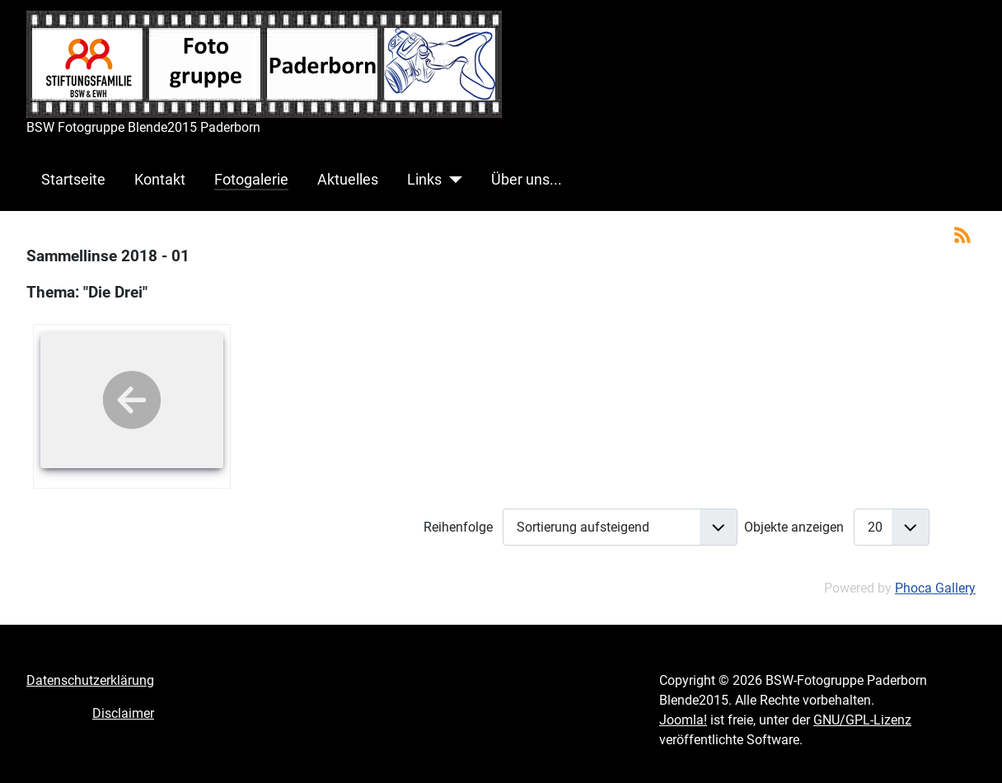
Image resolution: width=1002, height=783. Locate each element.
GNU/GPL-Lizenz (862, 720)
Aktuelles (347, 179)
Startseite (73, 179)
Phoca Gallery (935, 588)
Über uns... (526, 179)
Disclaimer (123, 713)
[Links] (452, 179)
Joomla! (683, 720)
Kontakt (159, 179)
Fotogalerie (251, 179)
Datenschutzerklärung (90, 680)
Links (424, 179)
